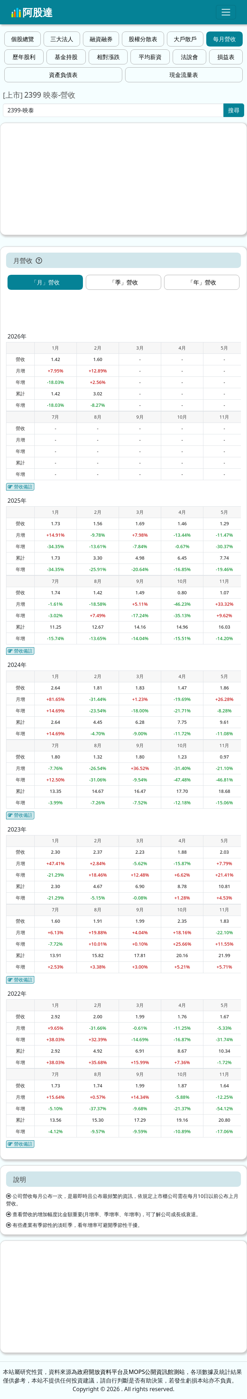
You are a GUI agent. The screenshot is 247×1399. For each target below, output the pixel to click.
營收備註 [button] (20, 486)
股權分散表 (143, 39)
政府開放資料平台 (100, 1372)
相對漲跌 (108, 57)
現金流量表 (183, 75)
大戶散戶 (185, 39)
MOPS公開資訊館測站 (157, 1372)
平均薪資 (150, 57)
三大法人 (61, 39)
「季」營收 (123, 282)
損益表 (225, 57)
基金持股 (66, 57)
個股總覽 (22, 39)
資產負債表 (63, 75)
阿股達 (32, 12)
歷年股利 (24, 57)
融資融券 (101, 39)
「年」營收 (202, 282)
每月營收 (224, 39)
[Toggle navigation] (226, 12)
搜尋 (233, 110)
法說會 (189, 57)
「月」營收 (45, 282)
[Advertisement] (123, 179)
